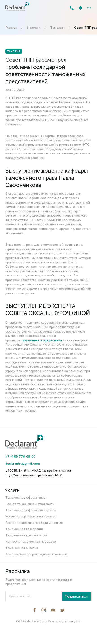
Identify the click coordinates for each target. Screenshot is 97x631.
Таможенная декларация (24, 529)
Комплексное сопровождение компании (36, 554)
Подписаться (76, 596)
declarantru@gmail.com (22, 464)
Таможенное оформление (25, 498)
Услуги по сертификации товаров (30, 516)
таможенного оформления (41, 340)
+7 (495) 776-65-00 (20, 456)
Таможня (57, 28)
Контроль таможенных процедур (30, 541)
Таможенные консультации (26, 535)
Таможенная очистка (21, 548)
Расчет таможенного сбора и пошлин (34, 523)
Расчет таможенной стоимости (29, 504)
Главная (11, 28)
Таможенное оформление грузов (30, 510)
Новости (33, 28)
